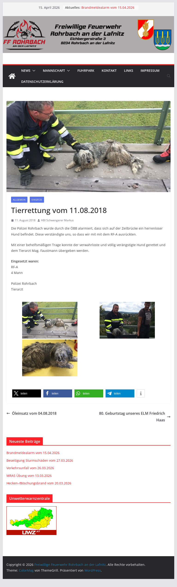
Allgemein (19, 199)
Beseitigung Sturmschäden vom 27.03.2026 (39, 460)
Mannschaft (54, 70)
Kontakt (109, 70)
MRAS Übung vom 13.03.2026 (29, 475)
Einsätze (37, 199)
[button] (32, 70)
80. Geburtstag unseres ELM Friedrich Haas (135, 417)
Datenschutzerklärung (42, 81)
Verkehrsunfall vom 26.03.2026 (30, 468)
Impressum (150, 70)
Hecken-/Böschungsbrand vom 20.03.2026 (38, 483)
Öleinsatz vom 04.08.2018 (31, 413)
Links (128, 70)
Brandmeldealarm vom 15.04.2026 (107, 7)
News (25, 70)
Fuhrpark (85, 70)
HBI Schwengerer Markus (57, 220)
